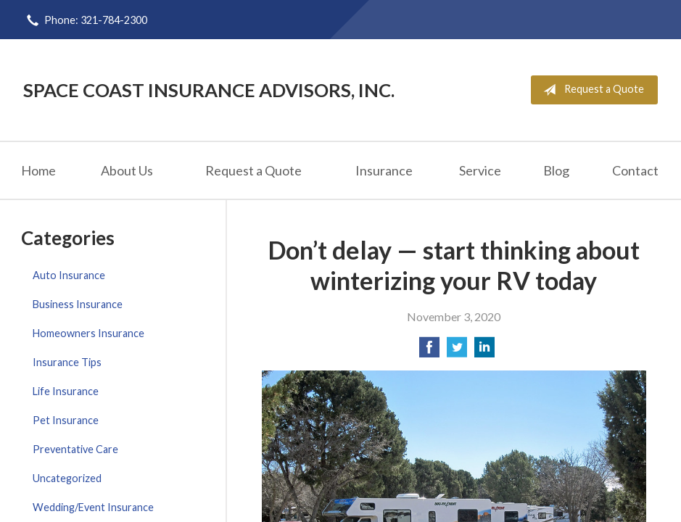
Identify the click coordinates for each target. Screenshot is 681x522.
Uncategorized (67, 478)
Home (38, 170)
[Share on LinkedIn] (484, 351)
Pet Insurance (66, 420)
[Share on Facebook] (429, 351)
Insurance (384, 170)
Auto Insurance (69, 275)
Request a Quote (590, 90)
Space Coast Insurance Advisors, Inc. (209, 90)
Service (480, 170)
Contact (635, 170)
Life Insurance (66, 391)
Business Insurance (78, 304)
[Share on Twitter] (457, 351)
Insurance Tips (67, 362)
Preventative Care (75, 449)
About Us (127, 170)
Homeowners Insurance (88, 333)
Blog (556, 170)
